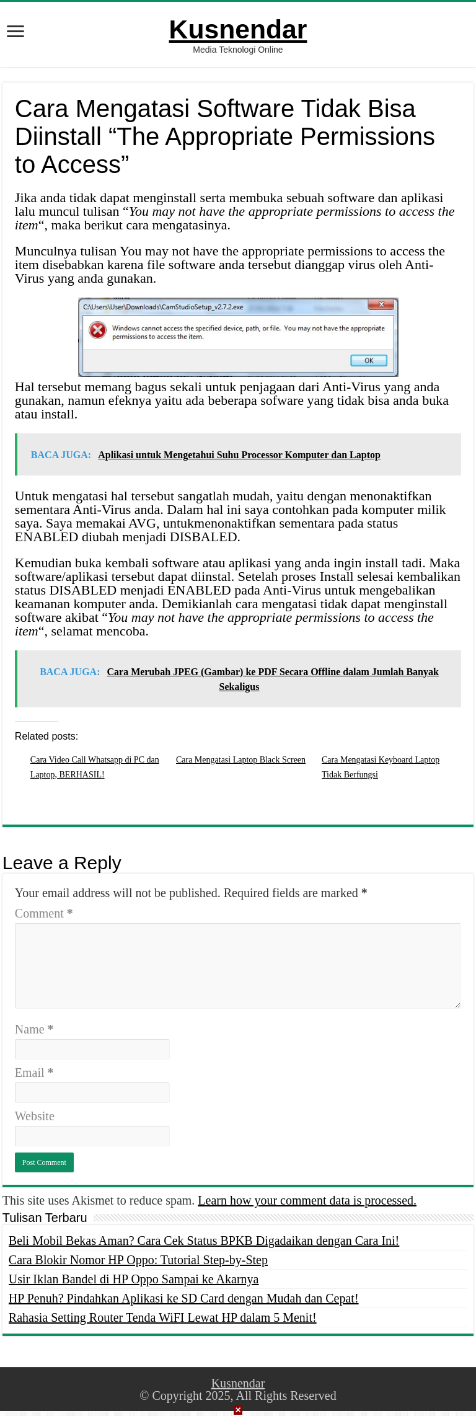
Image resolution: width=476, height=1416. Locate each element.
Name (34, 1029)
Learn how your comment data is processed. (307, 1200)
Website (35, 1116)
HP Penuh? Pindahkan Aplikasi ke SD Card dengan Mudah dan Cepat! (184, 1298)
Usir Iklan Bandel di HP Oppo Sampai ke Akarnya (134, 1279)
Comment (44, 913)
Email (34, 1072)
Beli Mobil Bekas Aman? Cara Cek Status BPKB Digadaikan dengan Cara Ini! (204, 1240)
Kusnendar (238, 29)
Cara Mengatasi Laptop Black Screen (241, 759)
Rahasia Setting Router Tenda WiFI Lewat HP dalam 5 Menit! (163, 1317)
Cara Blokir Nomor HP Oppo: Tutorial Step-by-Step (138, 1260)
